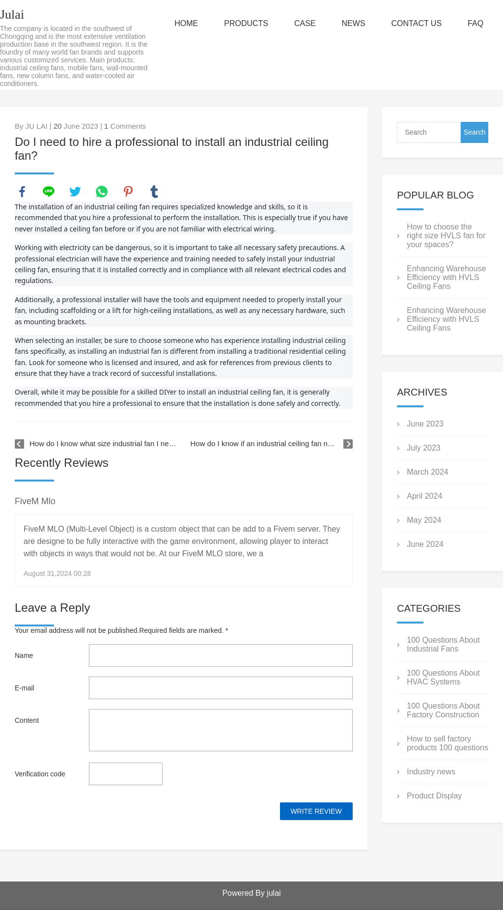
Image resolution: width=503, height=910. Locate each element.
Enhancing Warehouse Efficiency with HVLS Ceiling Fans (446, 277)
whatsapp (101, 191)
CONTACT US (416, 23)
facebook (22, 191)
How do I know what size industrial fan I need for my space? (103, 443)
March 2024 (427, 472)
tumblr (154, 191)
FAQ (475, 23)
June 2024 (425, 544)
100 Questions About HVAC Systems (443, 677)
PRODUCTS (246, 23)
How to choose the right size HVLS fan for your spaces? (446, 236)
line (48, 191)
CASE (305, 23)
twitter (75, 191)
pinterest (128, 191)
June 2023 (425, 424)
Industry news (431, 772)
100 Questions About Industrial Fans (443, 644)
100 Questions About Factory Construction (443, 710)
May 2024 (424, 520)
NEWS (353, 23)
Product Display (434, 796)
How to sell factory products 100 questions (447, 743)
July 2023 (424, 448)
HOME (186, 23)
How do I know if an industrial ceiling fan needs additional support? (272, 443)
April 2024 (424, 496)
